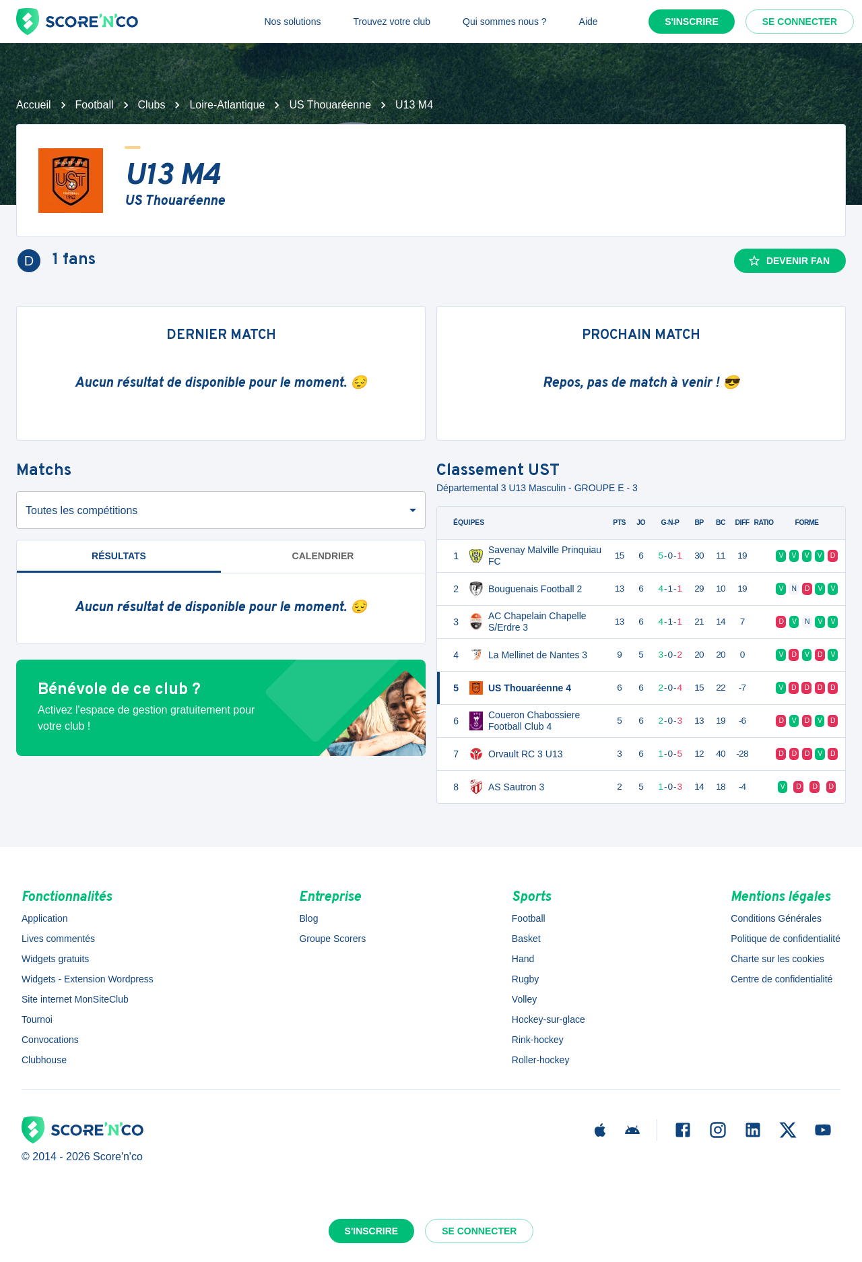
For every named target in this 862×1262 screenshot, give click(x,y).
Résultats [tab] (119, 555)
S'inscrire (692, 21)
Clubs (152, 105)
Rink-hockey (538, 1039)
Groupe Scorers (332, 938)
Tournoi (37, 1019)
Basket (526, 938)
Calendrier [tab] (323, 555)
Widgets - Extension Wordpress (88, 979)
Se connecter (799, 21)
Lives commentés (58, 938)
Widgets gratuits (55, 958)
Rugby (525, 979)
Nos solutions (292, 21)
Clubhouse (44, 1059)
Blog (308, 918)
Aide (588, 21)
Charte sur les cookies (777, 958)
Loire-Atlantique (227, 105)
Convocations (50, 1039)
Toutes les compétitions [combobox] (81, 510)
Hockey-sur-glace (548, 1019)
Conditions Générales (776, 918)
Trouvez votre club (391, 21)
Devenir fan (789, 260)
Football (94, 105)
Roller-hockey (541, 1059)
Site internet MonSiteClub (75, 999)
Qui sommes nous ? (505, 21)
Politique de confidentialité (785, 938)
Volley (524, 999)
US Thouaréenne (330, 105)
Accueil (33, 105)
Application (45, 918)
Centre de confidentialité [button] (781, 979)
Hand (523, 958)
